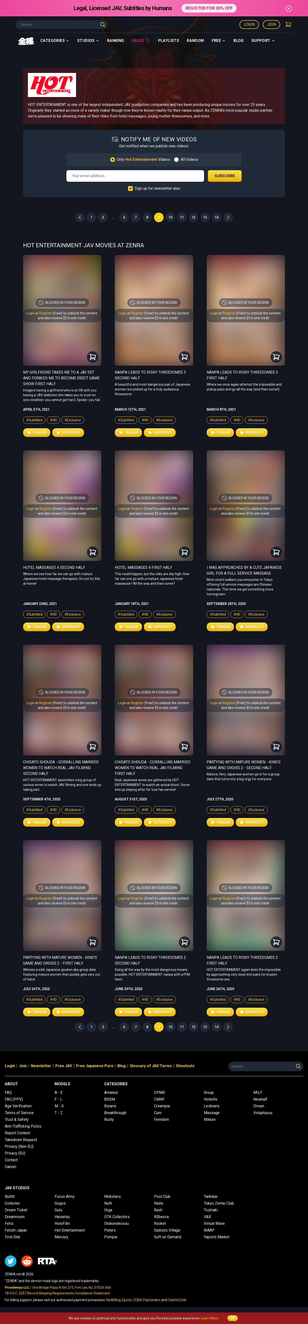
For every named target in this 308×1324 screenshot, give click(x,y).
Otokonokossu (116, 1223)
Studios (88, 40)
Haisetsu (62, 1216)
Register (45, 313)
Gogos (60, 1203)
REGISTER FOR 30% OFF (209, 8)
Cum (157, 1112)
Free (219, 40)
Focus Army (65, 1196)
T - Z (59, 1112)
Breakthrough (115, 1112)
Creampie (162, 1106)
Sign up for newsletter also (157, 188)
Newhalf (260, 1099)
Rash (158, 1210)
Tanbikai (211, 1196)
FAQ (8, 1092)
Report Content (17, 1133)
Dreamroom (15, 1216)
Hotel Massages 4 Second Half (54, 567)
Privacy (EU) (15, 1153)
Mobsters (112, 1196)
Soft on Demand (167, 1237)
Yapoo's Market (216, 1237)
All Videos (189, 159)
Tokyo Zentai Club (219, 1203)
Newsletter (41, 1066)
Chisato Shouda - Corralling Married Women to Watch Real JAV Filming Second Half (61, 768)
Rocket (160, 1223)
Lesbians (211, 1106)
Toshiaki (211, 1210)
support (263, 40)
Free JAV (63, 1066)
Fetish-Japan (16, 1230)
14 (216, 217)
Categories (55, 40)
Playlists (168, 40)
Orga (108, 1210)
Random (195, 40)
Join (271, 24)
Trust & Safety (17, 1119)
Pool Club (162, 1196)
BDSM (109, 1099)
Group (209, 1092)
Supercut (68, 432)
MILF (257, 1092)
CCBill (137, 1300)
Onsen (258, 1106)
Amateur (111, 1092)
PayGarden (151, 1300)
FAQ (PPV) (14, 1099)
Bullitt (9, 1196)
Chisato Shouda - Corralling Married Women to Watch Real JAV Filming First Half (152, 768)
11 (182, 217)
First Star (12, 1237)
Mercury (61, 1237)
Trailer (36, 432)
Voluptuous (262, 1112)
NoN (108, 1203)
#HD (53, 420)
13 (205, 217)
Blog (238, 40)
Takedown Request (21, 1139)
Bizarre (110, 1106)
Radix (158, 1203)
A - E (59, 1092)
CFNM (159, 1092)
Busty (109, 1119)
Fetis (9, 1223)
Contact (11, 1160)
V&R (207, 1216)
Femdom (161, 1119)
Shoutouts (185, 1066)
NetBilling (113, 1300)
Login (249, 24)
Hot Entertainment (70, 1230)
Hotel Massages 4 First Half (143, 567)
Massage (212, 1112)
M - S (59, 1106)
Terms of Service (19, 1112)
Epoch (126, 1300)
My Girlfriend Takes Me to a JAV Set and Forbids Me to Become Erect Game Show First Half (61, 378)
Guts (58, 1210)
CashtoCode (177, 1300)
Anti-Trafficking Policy (23, 1126)
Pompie (110, 1237)
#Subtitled (34, 420)
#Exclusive (72, 420)
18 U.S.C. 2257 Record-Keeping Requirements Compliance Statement (57, 1293)
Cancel (10, 1166)
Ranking (115, 40)
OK (232, 1318)
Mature (210, 1119)
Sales (141, 40)
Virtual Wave (214, 1223)
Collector (12, 1203)
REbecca (161, 1216)
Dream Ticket (16, 1210)
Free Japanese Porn (94, 1066)
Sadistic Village (167, 1230)
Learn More (209, 1318)
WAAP (209, 1230)
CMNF (159, 1099)
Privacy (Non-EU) (19, 1146)
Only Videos (143, 159)
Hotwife (210, 1099)
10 (170, 217)
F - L (58, 1099)
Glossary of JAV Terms (151, 1066)
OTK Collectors (117, 1216)
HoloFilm (62, 1223)
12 (193, 217)
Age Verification (18, 1106)
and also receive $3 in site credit (62, 318)
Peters (110, 1230)
